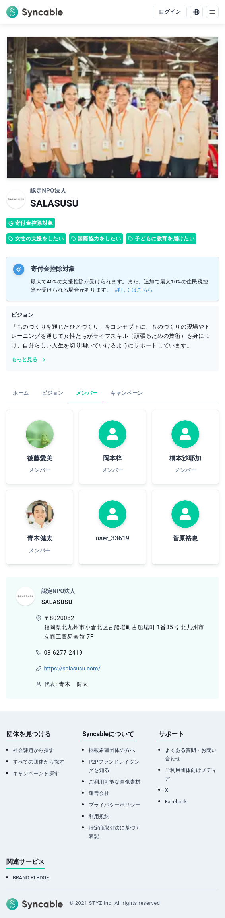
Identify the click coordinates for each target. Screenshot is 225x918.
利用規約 (99, 816)
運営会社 (99, 793)
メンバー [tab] (87, 393)
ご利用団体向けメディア (191, 774)
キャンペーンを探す (36, 773)
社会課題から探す (33, 750)
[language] (196, 12)
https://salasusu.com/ (72, 668)
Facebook (176, 802)
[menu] (212, 12)
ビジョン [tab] (53, 393)
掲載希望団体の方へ (112, 750)
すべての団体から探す (38, 762)
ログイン (170, 11)
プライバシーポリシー (114, 805)
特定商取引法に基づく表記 (114, 832)
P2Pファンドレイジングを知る (114, 766)
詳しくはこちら (134, 290)
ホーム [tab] (21, 393)
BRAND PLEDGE (31, 878)
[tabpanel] (112, 487)
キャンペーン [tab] (127, 393)
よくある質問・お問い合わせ (191, 754)
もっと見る (29, 360)
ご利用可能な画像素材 (114, 782)
